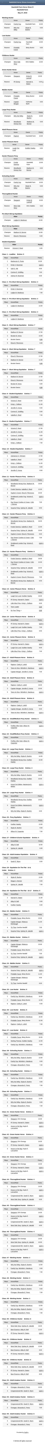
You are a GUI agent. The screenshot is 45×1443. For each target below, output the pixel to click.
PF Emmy (17, 82)
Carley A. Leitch (22, 664)
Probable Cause (16, 918)
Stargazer (17, 76)
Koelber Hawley (30, 148)
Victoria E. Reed (18, 248)
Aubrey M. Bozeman (17, 276)
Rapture (16, 136)
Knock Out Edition (16, 784)
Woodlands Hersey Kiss (18, 484)
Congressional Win (17, 1196)
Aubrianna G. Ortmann (18, 456)
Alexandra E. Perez (24, 1065)
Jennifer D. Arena (16, 408)
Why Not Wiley (16, 29)
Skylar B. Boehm (28, 29)
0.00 (40, 265)
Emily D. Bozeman (17, 265)
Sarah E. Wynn (16, 861)
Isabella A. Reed (16, 415)
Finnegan (14, 1065)
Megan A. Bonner (16, 881)
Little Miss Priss (16, 603)
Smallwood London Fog (18, 496)
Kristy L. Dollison (16, 404)
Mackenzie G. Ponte (17, 261)
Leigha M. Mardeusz (20, 220)
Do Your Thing (15, 610)
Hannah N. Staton (23, 599)
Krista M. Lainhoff (29, 201)
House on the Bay (16, 1126)
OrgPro (26, 1432)
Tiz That (13, 927)
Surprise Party (15, 508)
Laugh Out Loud (16, 596)
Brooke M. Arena (16, 336)
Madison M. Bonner (20, 232)
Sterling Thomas (16, 1041)
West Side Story (16, 1199)
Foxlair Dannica (16, 489)
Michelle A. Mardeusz (27, 668)
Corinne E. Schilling (17, 272)
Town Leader (15, 607)
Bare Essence (15, 1329)
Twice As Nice (15, 668)
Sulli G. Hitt (14, 268)
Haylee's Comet (16, 493)
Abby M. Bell (15, 845)
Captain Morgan (16, 103)
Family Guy (17, 24)
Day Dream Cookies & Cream (20, 502)
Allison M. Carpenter (17, 831)
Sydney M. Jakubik (27, 508)
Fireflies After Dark (17, 726)
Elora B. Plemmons (20, 236)
